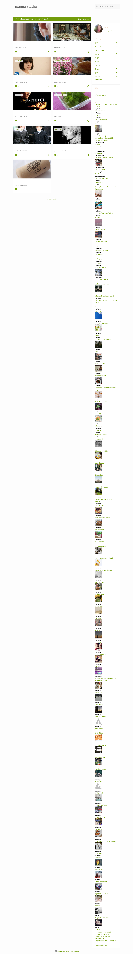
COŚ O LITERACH (100, 745)
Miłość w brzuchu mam (103, 936)
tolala (96, 149)
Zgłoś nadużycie (100, 95)
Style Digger (99, 254)
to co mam (98, 829)
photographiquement (102, 259)
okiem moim (99, 705)
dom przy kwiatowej (101, 487)
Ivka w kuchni (99, 463)
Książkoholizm (100, 229)
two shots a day (100, 757)
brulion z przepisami (102, 934)
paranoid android (101, 882)
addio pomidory (100, 582)
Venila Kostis (99, 307)
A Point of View (100, 817)
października (99, 50)
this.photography (100, 769)
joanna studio (26, 6)
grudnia (97, 65)
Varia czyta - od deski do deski (105, 157)
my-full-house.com (101, 250)
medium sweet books (102, 284)
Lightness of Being (101, 894)
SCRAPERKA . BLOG (101, 280)
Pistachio (98, 124)
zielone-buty (99, 475)
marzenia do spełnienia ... (103, 570)
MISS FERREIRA (100, 654)
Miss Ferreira (99, 174)
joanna (106, 28)
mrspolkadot (99, 246)
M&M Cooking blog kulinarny (105, 213)
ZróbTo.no (98, 263)
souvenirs (98, 217)
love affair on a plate (101, 323)
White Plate (98, 144)
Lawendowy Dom (101, 241)
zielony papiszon (100, 376)
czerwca (97, 76)
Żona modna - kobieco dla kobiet (106, 841)
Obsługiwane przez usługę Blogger (67, 951)
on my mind (99, 439)
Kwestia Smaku (100, 111)
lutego (97, 58)
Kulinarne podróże (101, 451)
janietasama (99, 729)
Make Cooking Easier (102, 178)
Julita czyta (98, 426)
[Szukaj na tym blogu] (109, 6)
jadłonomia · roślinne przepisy (105, 296)
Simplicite (98, 115)
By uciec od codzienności (103, 339)
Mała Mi (97, 906)
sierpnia (97, 69)
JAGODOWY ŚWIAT (101, 805)
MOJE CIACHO (99, 542)
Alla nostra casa (100, 506)
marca (97, 54)
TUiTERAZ (98, 853)
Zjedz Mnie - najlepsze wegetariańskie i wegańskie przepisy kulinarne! (104, 138)
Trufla (97, 352)
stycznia (97, 61)
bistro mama (99, 201)
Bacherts (98, 311)
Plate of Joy (98, 414)
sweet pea (98, 630)
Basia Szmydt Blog (101, 119)
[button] (48, 52)
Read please (99, 618)
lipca (96, 43)
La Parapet (98, 642)
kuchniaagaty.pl (100, 169)
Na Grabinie (99, 733)
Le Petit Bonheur (100, 546)
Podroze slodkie (100, 268)
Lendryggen (99, 335)
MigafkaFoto (99, 692)
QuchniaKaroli (100, 594)
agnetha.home (100, 364)
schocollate (98, 781)
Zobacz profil (108, 31)
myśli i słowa (99, 870)
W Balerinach (99, 938)
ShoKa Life (98, 930)
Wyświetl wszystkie (82, 19)
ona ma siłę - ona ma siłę (103, 932)
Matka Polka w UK (101, 402)
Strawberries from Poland (104, 558)
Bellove (97, 666)
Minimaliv (98, 430)
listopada (98, 46)
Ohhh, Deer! (99, 793)
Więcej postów (52, 199)
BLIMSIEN (98, 153)
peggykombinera (101, 945)
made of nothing (100, 717)
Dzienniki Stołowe (101, 435)
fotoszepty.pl (99, 606)
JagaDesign (99, 183)
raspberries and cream (102, 518)
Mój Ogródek (99, 530)
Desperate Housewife (102, 918)
